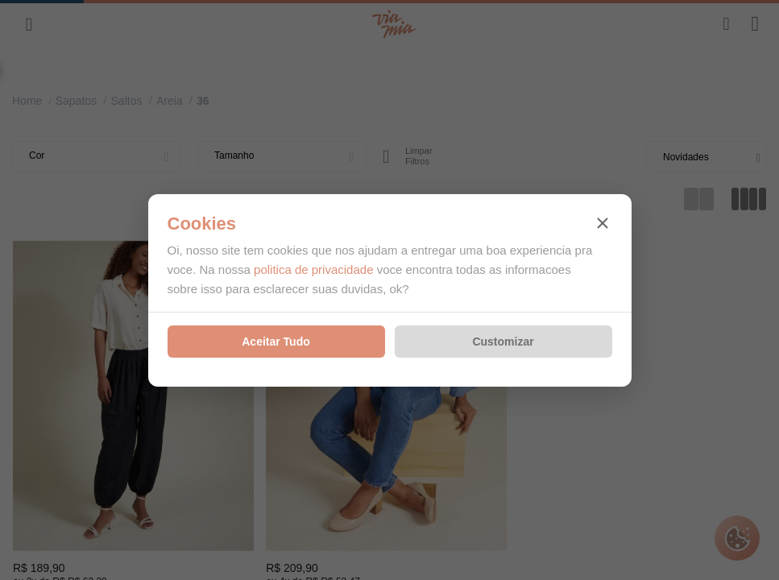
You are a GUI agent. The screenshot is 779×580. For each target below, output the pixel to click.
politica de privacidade (313, 269)
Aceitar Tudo (276, 341)
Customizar (502, 341)
